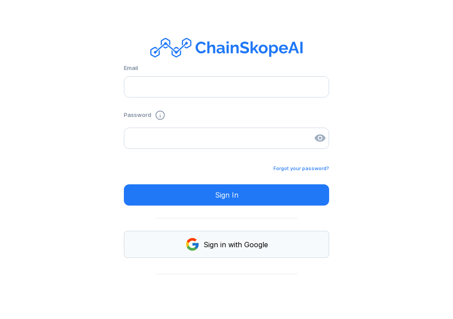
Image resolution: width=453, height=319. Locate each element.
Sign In (226, 195)
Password (144, 115)
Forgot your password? (301, 168)
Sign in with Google (226, 244)
